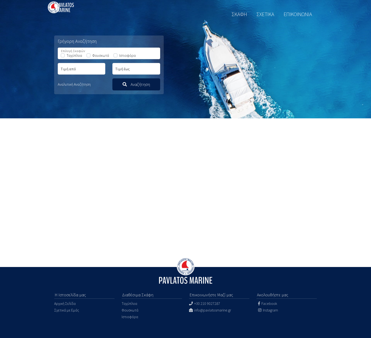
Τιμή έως (122, 69)
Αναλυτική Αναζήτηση (74, 84)
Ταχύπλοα (74, 55)
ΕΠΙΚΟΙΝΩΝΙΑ (298, 14)
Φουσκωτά (100, 55)
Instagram (267, 310)
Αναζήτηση (136, 84)
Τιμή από (68, 69)
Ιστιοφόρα (127, 55)
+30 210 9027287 (204, 303)
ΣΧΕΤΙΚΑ (265, 14)
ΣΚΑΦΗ (239, 14)
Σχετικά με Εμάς (66, 310)
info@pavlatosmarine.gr (210, 310)
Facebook (267, 303)
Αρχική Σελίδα (65, 303)
